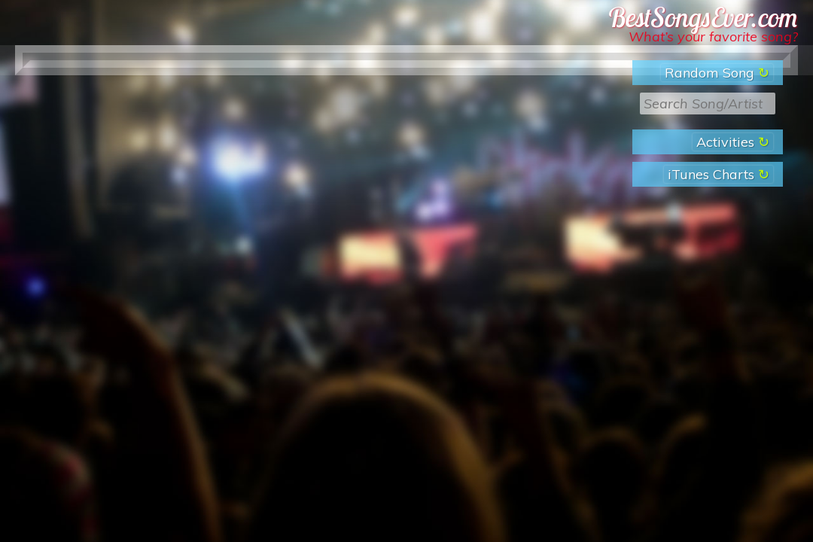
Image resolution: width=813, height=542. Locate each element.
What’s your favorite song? (713, 36)
